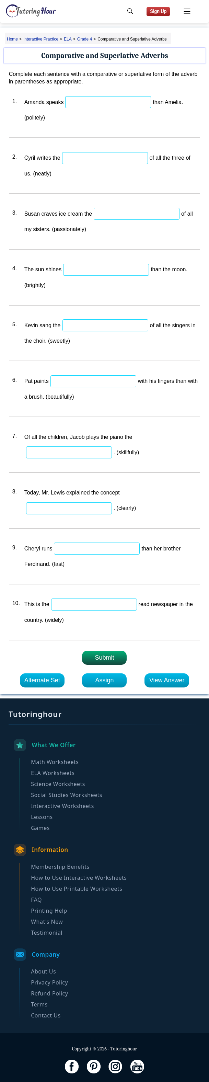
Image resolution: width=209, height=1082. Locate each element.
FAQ (36, 899)
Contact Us (45, 1015)
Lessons (42, 817)
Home (12, 39)
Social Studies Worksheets (66, 795)
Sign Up (158, 11)
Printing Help (49, 910)
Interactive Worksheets (62, 806)
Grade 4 (84, 39)
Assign (104, 680)
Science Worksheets (58, 784)
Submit (104, 657)
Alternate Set (42, 680)
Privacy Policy (49, 982)
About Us (43, 971)
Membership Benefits (60, 866)
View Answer (167, 680)
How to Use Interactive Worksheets (79, 877)
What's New (47, 921)
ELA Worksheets (52, 773)
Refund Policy (49, 993)
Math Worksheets (55, 762)
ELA (68, 39)
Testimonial (46, 932)
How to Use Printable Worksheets (76, 888)
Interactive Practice (40, 39)
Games (40, 828)
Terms (39, 1004)
